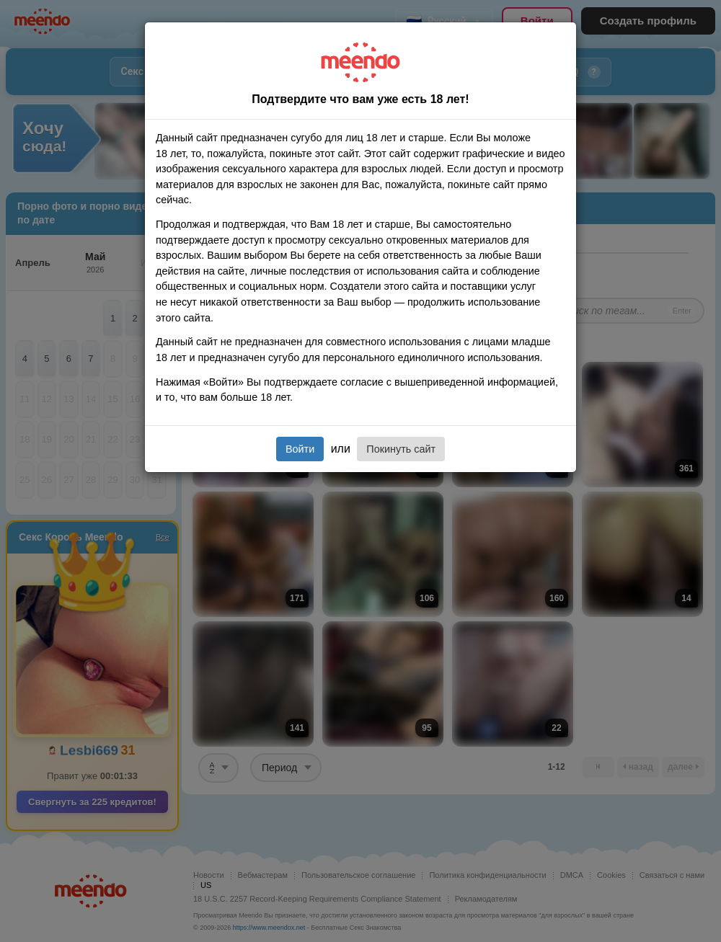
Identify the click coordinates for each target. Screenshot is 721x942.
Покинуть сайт (400, 449)
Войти (300, 449)
